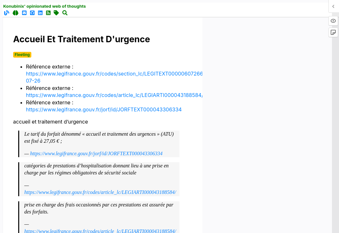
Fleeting (22, 54)
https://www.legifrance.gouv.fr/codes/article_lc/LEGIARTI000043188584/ (114, 95)
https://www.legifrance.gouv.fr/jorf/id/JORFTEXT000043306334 (104, 109)
